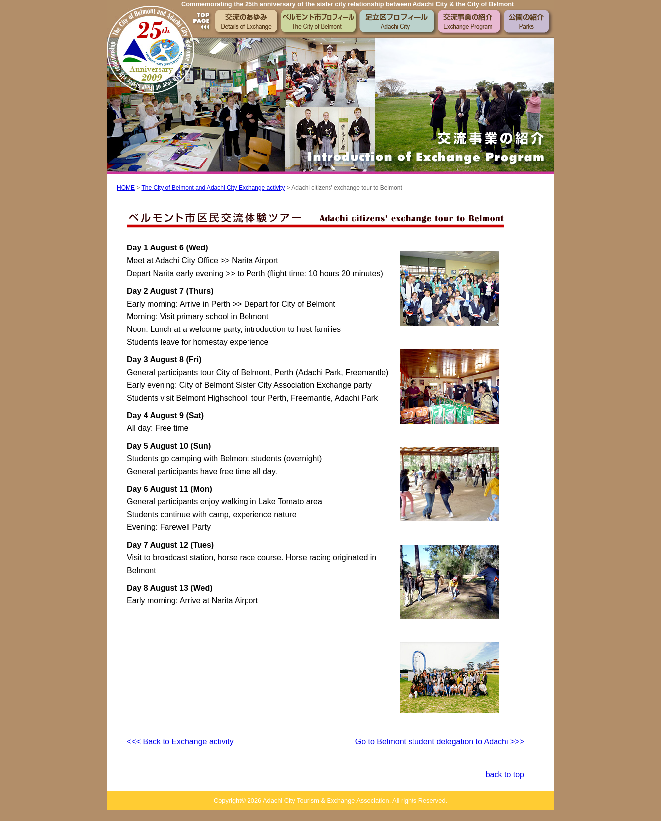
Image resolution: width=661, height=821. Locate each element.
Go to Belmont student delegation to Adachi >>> (439, 742)
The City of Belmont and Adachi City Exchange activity (213, 187)
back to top (505, 774)
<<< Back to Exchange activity (180, 742)
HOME (126, 187)
